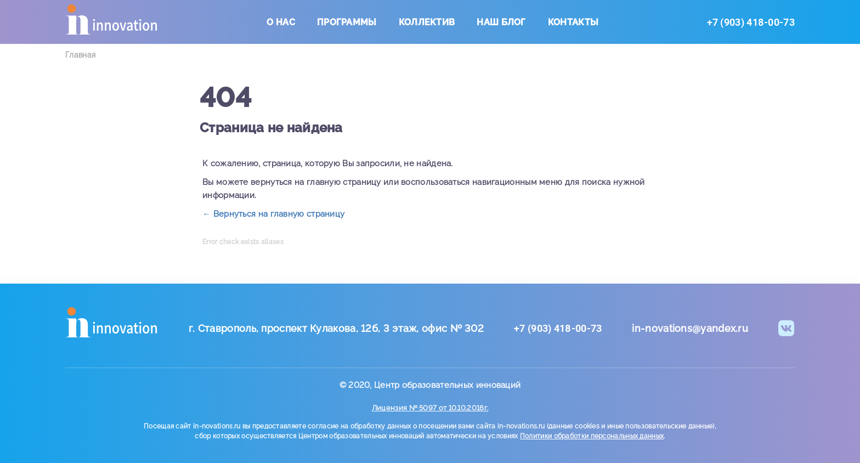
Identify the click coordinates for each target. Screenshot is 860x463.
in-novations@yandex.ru (690, 328)
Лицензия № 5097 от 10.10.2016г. (430, 408)
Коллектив (427, 22)
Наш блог (501, 22)
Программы (347, 22)
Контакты (573, 22)
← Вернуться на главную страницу (273, 214)
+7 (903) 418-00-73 (751, 22)
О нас (281, 22)
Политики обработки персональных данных (592, 436)
